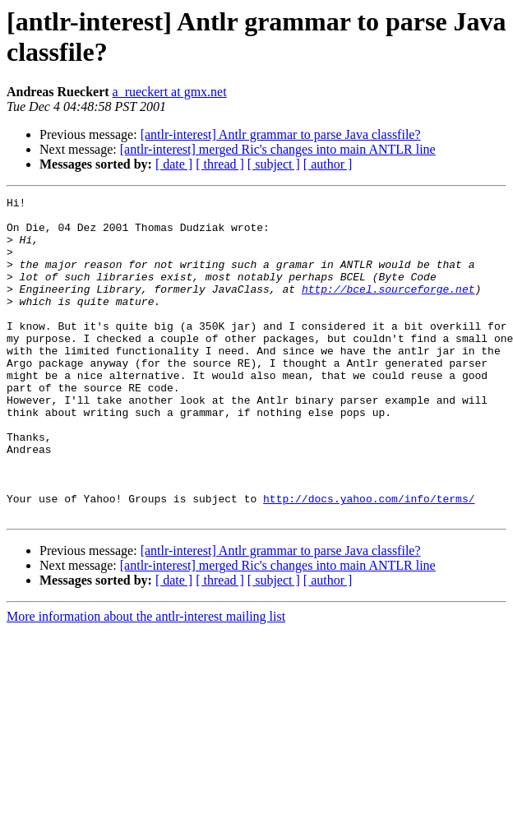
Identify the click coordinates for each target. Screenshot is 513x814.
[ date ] (173, 164)
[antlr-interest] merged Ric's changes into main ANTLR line (278, 149)
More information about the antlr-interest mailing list (146, 680)
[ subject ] (273, 164)
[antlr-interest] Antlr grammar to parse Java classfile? (281, 134)
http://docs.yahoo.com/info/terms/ (368, 560)
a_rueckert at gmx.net (170, 92)
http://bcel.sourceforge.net (388, 308)
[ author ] (328, 164)
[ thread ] (220, 164)
